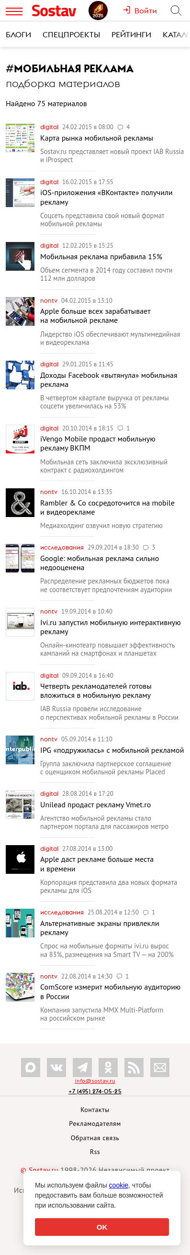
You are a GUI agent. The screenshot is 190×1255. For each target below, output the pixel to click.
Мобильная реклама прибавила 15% (101, 256)
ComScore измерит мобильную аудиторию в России (110, 991)
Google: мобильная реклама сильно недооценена (99, 562)
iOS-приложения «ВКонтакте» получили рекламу (106, 196)
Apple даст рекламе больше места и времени (97, 863)
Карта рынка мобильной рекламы (96, 138)
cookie (118, 1185)
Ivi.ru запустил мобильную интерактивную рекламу (110, 626)
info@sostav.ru (95, 1080)
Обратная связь (95, 1138)
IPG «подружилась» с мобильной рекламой (112, 750)
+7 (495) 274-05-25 (95, 1091)
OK (102, 1227)
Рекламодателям (95, 1123)
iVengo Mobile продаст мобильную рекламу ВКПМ (98, 443)
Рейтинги (131, 34)
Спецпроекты (71, 34)
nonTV (49, 300)
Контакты (95, 1109)
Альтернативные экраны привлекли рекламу (99, 927)
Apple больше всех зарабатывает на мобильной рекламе (95, 315)
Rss (95, 1151)
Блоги (18, 34)
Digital (50, 127)
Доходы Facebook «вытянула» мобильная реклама (109, 379)
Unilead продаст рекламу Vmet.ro (95, 804)
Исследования (62, 547)
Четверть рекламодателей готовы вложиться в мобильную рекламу (96, 690)
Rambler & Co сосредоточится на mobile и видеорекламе (107, 507)
